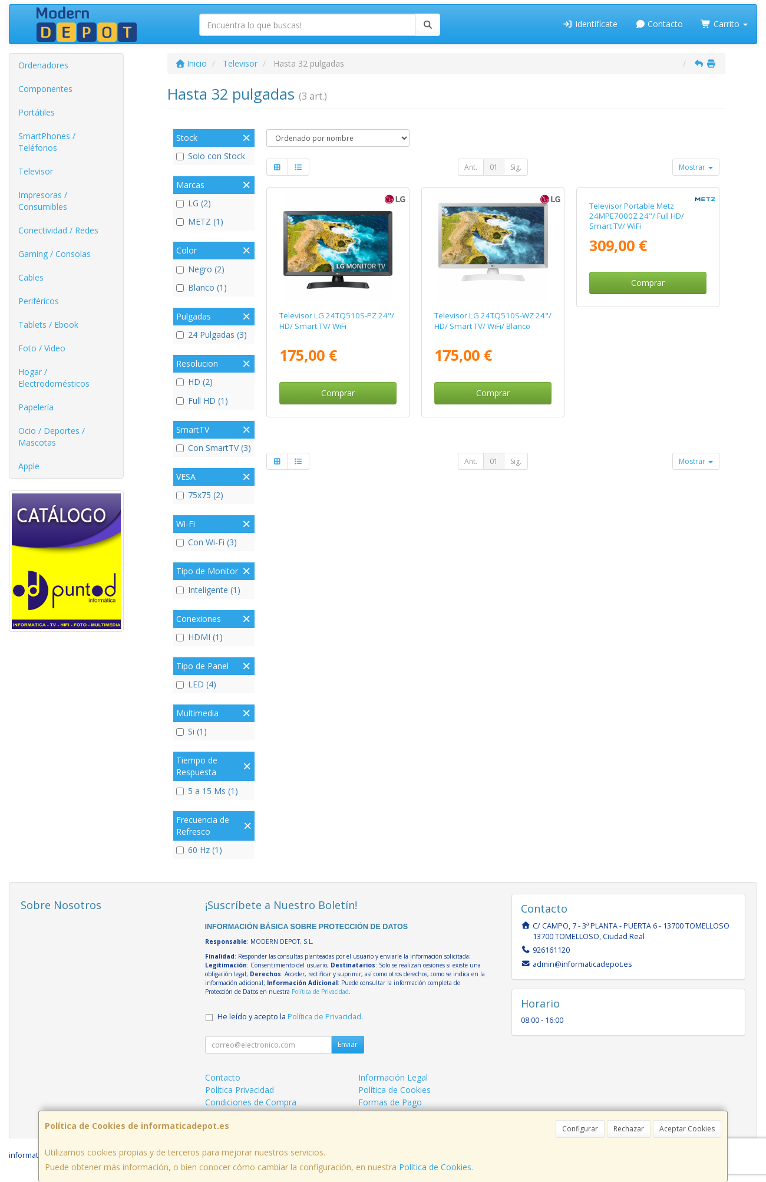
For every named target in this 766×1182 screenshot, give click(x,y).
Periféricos (38, 301)
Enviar (348, 1044)
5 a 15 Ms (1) (207, 790)
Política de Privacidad (320, 991)
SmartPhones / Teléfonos (46, 141)
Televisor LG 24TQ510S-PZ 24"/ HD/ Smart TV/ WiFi (336, 320)
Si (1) (191, 731)
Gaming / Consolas (54, 253)
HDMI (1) (199, 637)
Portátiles (36, 112)
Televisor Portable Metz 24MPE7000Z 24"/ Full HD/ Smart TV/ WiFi (636, 325)
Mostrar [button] (696, 167)
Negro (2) (200, 269)
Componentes (45, 88)
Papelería (36, 407)
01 (494, 167)
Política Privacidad (239, 1089)
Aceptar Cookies (687, 1129)
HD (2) (194, 381)
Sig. (515, 167)
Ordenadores (43, 65)
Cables (31, 277)
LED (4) (196, 684)
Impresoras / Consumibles (42, 200)
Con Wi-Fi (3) (206, 542)
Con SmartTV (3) (213, 447)
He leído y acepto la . (290, 1017)
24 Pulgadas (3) (211, 334)
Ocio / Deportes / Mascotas (51, 436)
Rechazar (628, 1129)
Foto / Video (41, 348)
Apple (28, 466)
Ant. (470, 167)
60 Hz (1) (199, 849)
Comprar (338, 393)
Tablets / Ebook (48, 324)
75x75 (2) (199, 495)
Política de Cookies (435, 1167)
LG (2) (193, 203)
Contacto (659, 23)
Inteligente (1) (208, 589)
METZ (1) (199, 221)
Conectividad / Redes (58, 230)
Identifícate (590, 23)
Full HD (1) (202, 400)
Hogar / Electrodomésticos (54, 377)
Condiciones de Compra (250, 1102)
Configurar (580, 1129)
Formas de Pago (390, 1102)
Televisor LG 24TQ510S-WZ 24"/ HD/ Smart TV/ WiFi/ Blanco (493, 320)
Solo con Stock (210, 156)
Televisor (35, 171)
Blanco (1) (201, 287)
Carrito (724, 23)
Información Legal (393, 1077)
